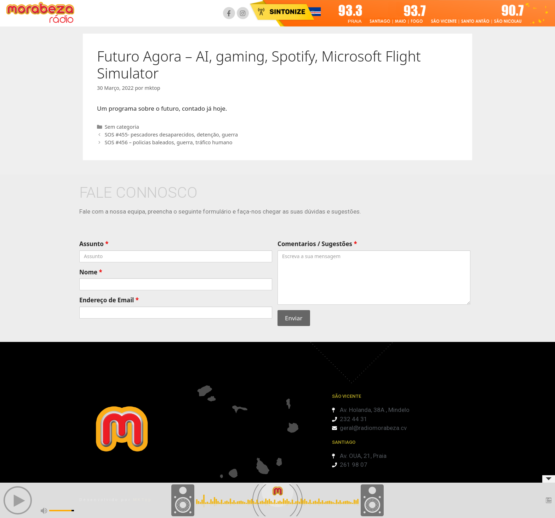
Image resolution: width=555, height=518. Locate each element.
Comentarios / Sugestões (317, 244)
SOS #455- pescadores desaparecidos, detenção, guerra (171, 134)
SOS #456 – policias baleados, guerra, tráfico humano (169, 142)
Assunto (94, 244)
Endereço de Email (109, 300)
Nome (90, 272)
